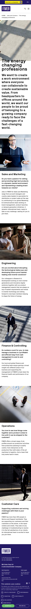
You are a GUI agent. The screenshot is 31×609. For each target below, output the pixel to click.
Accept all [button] (8, 605)
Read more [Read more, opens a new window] (15, 589)
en (27, 2)
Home (3, 15)
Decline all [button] (22, 605)
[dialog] (15, 595)
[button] (15, 603)
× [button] (29, 583)
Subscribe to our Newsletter (12, 2)
